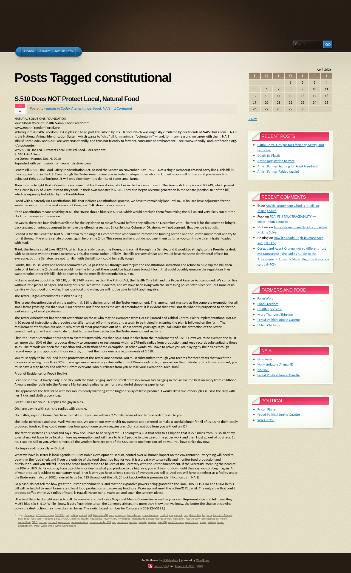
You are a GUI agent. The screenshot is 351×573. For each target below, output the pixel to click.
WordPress (203, 560)
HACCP (66, 518)
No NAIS (263, 370)
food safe (36, 518)
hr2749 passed (121, 518)
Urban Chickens (268, 325)
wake (37, 526)
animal (83, 515)
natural (43, 522)
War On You (265, 420)
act (67, 515)
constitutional (150, 515)
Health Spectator (269, 309)
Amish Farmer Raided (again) (278, 171)
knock (168, 518)
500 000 (59, 515)
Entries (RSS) (161, 566)
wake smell (47, 526)
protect (53, 522)
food (26, 518)
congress (120, 515)
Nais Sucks (265, 359)
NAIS (107, 108)
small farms (191, 522)
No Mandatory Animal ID (275, 364)
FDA (20, 518)
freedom (48, 518)
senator (152, 522)
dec (186, 515)
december (195, 515)
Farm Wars (265, 298)
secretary (122, 522)
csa (171, 515)
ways (58, 526)
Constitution (134, 515)
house (99, 518)
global (57, 518)
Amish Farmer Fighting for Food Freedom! (287, 166)
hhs (92, 518)
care (111, 515)
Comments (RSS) (185, 566)
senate (142, 522)
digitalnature (170, 560)
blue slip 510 (100, 515)
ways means (69, 526)
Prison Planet (266, 409)
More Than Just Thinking (275, 314)
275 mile (29, 515)
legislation (178, 518)
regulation (64, 522)
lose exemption (210, 518)
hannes (75, 518)
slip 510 (162, 522)
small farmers (176, 522)
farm (209, 515)
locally (196, 518)
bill (90, 515)
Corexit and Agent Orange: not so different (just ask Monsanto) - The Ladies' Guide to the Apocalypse (291, 253)
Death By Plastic (269, 155)
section (133, 522)
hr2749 (108, 518)
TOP (200, 566)
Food (97, 108)
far (203, 515)
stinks (203, 522)
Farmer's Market (222, 515)
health (85, 518)
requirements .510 (100, 522)
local (188, 518)
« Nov (252, 119)
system (212, 522)
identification (139, 518)
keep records (155, 518)
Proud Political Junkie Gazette (278, 320)
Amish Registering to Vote (276, 161)
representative (79, 522)
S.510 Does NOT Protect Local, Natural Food (77, 98)
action (74, 515)
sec (114, 522)
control (164, 515)
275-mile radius (45, 515)
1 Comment (123, 108)
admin (51, 108)
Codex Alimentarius (76, 108)
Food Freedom (268, 304)
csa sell (178, 515)
